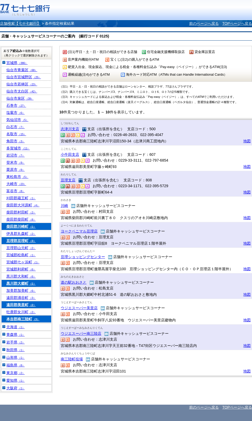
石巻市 (16, 105)
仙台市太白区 (21, 91)
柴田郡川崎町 (21, 226)
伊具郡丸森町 (21, 233)
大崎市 (16, 184)
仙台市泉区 (20, 98)
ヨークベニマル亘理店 (79, 231)
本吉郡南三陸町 (23, 319)
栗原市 (15, 169)
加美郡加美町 (21, 290)
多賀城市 (18, 148)
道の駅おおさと (74, 282)
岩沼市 (15, 155)
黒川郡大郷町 (21, 283)
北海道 (15, 327)
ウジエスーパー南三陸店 (81, 333)
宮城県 (17, 63)
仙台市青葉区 (21, 70)
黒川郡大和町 (21, 276)
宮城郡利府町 (21, 269)
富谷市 (15, 191)
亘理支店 (68, 180)
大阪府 (15, 388)
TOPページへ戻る (237, 23)
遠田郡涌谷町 (21, 298)
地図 (247, 141)
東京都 (15, 373)
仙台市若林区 (21, 84)
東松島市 (17, 177)
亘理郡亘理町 (21, 241)
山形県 (15, 357)
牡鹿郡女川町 (21, 312)
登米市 (15, 162)
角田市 (15, 141)
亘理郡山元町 (21, 248)
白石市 (15, 127)
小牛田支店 (70, 154)
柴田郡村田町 (21, 212)
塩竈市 (15, 112)
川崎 (64, 206)
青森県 (15, 334)
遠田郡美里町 (21, 305)
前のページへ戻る (204, 23)
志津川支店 (70, 129)
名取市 (16, 134)
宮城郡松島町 (21, 255)
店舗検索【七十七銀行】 (20, 23)
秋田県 (15, 350)
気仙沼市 (17, 120)
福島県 (15, 365)
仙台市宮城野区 (23, 77)
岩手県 (15, 342)
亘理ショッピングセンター (83, 257)
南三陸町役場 (72, 359)
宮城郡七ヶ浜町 (23, 262)
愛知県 (15, 380)
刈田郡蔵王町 (21, 198)
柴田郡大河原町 (23, 205)
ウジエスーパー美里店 (79, 308)
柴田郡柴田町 (21, 219)
